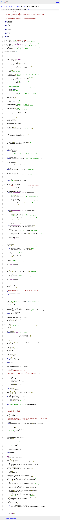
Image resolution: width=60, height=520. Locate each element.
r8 (1, 6)
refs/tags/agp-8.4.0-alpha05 (13, 6)
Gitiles (7, 518)
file (28, 9)
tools (24, 6)
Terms (15, 518)
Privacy (11, 518)
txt (54, 518)
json (58, 518)
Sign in (57, 2)
